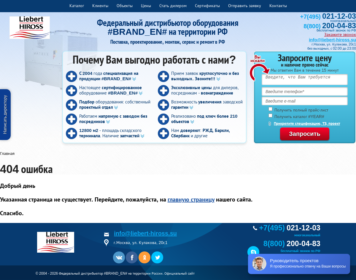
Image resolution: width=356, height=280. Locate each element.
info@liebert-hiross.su (332, 40)
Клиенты (100, 5)
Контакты (278, 5)
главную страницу (191, 199)
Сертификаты (207, 5)
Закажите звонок (340, 34)
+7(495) (328, 17)
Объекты (125, 5)
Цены (146, 5)
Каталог (76, 5)
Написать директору (5, 114)
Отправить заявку (244, 5)
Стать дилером (173, 5)
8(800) (329, 26)
